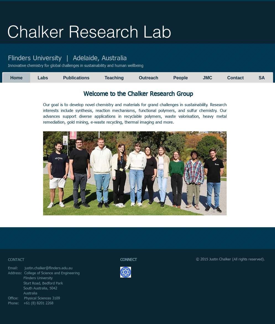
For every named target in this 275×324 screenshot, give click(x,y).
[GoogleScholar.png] (125, 272)
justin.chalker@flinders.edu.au (48, 268)
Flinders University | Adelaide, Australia (67, 58)
